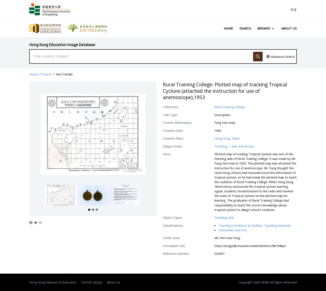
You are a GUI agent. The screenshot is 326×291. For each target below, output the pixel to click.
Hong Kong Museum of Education (52, 282)
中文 (293, 10)
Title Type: (170, 115)
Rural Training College (229, 107)
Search (245, 28)
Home (228, 28)
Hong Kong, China (226, 138)
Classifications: (173, 225)
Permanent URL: (174, 246)
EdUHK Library (91, 282)
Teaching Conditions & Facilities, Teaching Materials (255, 225)
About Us (289, 28)
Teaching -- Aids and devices (234, 146)
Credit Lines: (171, 238)
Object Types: (172, 217)
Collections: (171, 107)
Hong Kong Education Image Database (62, 44)
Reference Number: (176, 253)
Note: (167, 154)
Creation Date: (173, 130)
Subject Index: (173, 146)
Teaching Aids (224, 217)
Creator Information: (177, 122)
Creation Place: (173, 138)
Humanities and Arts (233, 230)
